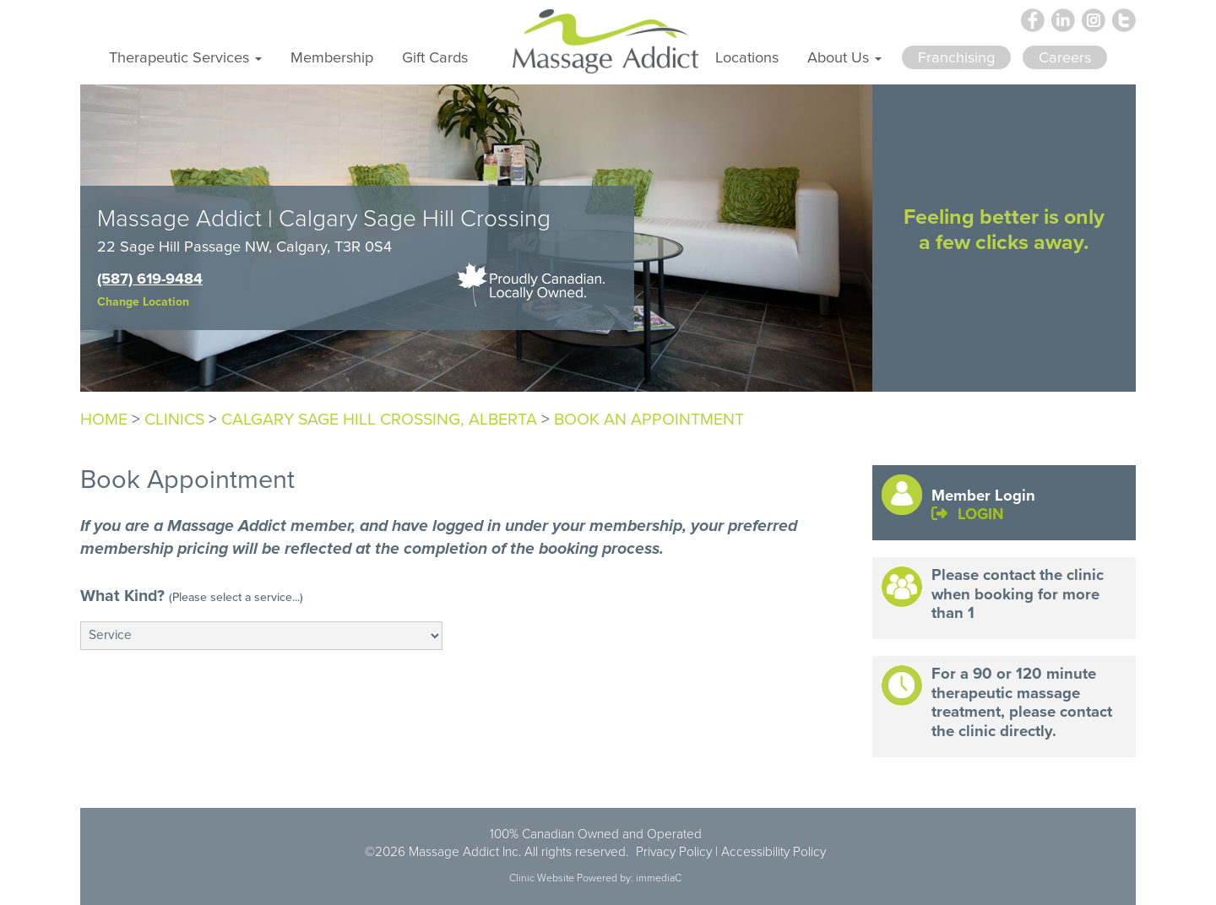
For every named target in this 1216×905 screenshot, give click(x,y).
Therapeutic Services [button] (185, 57)
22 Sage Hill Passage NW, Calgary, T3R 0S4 (244, 246)
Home (104, 419)
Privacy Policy (674, 851)
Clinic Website (541, 878)
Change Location (143, 302)
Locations (747, 57)
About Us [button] (844, 57)
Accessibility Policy (773, 851)
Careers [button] (1065, 57)
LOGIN (967, 513)
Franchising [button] (956, 57)
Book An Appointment (649, 419)
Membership (331, 57)
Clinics (174, 419)
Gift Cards (435, 57)
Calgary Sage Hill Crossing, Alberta (379, 419)
